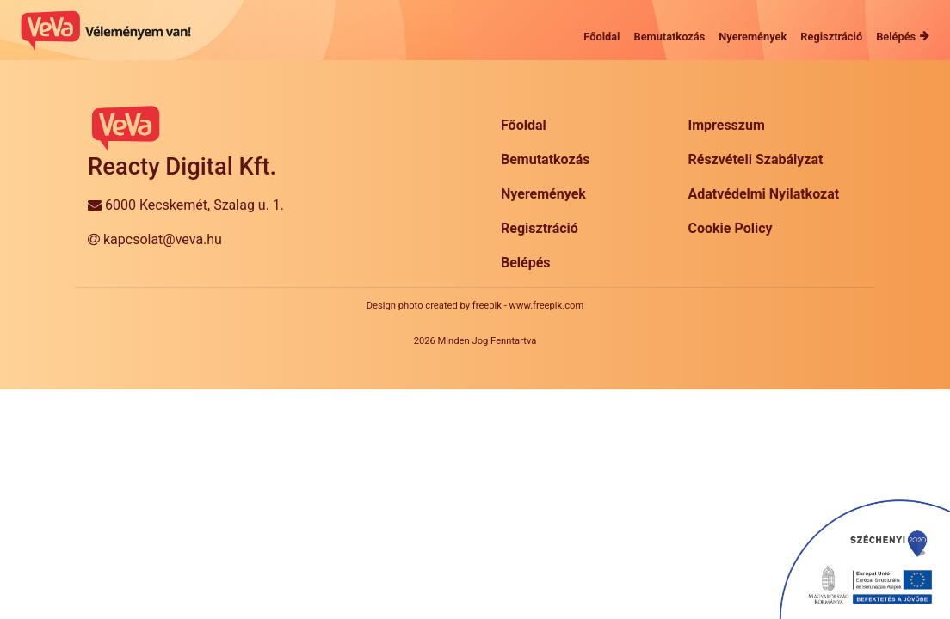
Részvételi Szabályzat (756, 159)
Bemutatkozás (545, 159)
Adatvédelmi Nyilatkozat (764, 194)
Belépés (526, 262)
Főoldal (523, 125)
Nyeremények (543, 194)
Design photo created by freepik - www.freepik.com (475, 305)
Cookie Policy (730, 228)
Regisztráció (539, 228)
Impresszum (726, 125)
